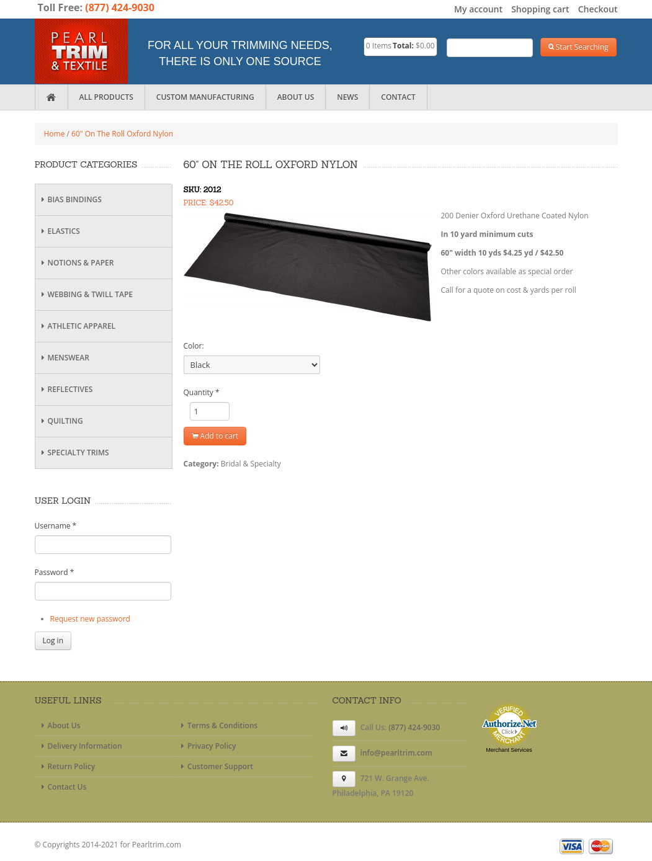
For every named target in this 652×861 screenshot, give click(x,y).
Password (54, 572)
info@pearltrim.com (396, 752)
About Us (296, 97)
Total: (403, 45)
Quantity (202, 392)
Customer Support (215, 766)
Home (54, 133)
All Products (106, 97)
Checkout (598, 9)
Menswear (63, 357)
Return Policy (67, 766)
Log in (53, 640)
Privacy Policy (207, 746)
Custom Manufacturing (205, 97)
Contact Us (62, 787)
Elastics (59, 231)
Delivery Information (80, 746)
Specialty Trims (73, 452)
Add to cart (215, 435)
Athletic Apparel (77, 326)
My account (478, 9)
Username (56, 525)
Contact (398, 97)
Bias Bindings (70, 199)
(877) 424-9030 (119, 7)
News (347, 97)
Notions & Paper (76, 262)
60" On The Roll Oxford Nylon (122, 133)
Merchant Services (509, 750)
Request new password (90, 618)
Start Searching (578, 47)
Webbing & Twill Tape (85, 294)
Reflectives (65, 389)
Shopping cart (540, 9)
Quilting (60, 421)
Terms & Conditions (218, 725)
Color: (194, 346)
